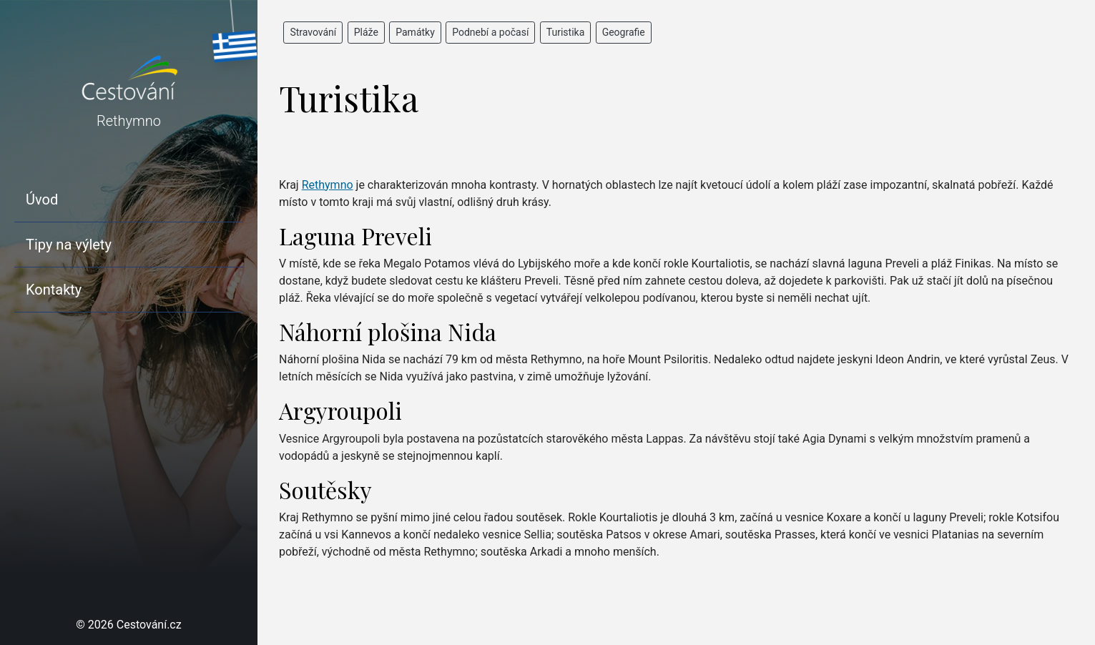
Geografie (623, 32)
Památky (415, 32)
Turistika (565, 32)
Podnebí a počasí (490, 32)
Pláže (366, 32)
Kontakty (54, 289)
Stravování (313, 32)
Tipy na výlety (69, 244)
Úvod (42, 199)
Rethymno (327, 185)
